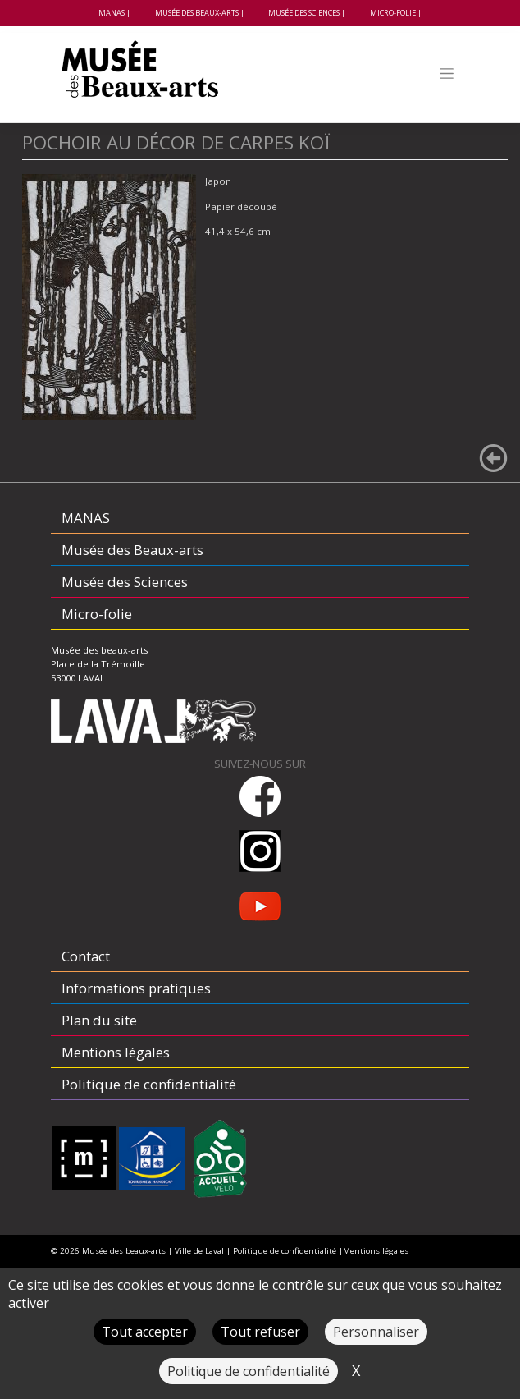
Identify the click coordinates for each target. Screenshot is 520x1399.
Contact (86, 956)
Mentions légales (116, 1052)
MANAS (111, 12)
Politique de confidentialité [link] (248, 1371)
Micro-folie (393, 12)
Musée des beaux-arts (124, 1250)
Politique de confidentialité (149, 1084)
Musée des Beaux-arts (197, 12)
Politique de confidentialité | (288, 1250)
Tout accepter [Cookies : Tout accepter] (145, 1332)
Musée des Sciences (304, 12)
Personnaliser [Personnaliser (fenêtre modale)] (376, 1332)
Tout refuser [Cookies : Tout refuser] (260, 1332)
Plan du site (99, 1020)
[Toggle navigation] (447, 73)
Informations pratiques (136, 988)
